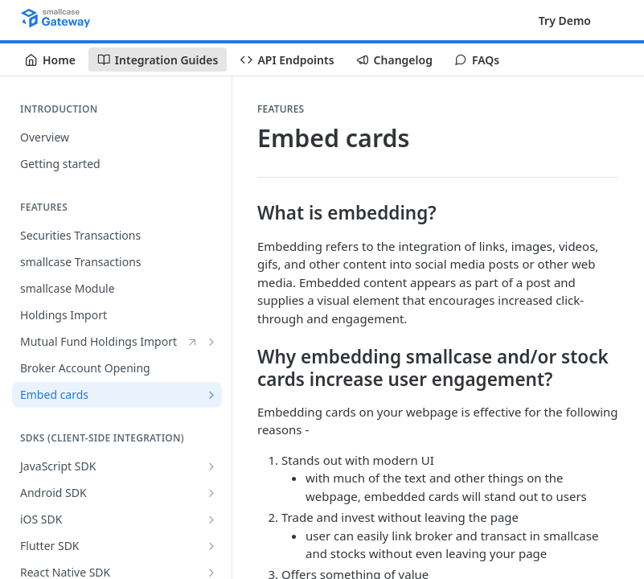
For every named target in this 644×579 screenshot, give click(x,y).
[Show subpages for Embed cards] (211, 394)
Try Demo (565, 20)
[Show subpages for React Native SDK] (211, 572)
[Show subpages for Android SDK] (211, 493)
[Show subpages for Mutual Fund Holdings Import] (211, 341)
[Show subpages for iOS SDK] (211, 519)
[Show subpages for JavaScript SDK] (211, 466)
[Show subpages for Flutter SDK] (211, 546)
